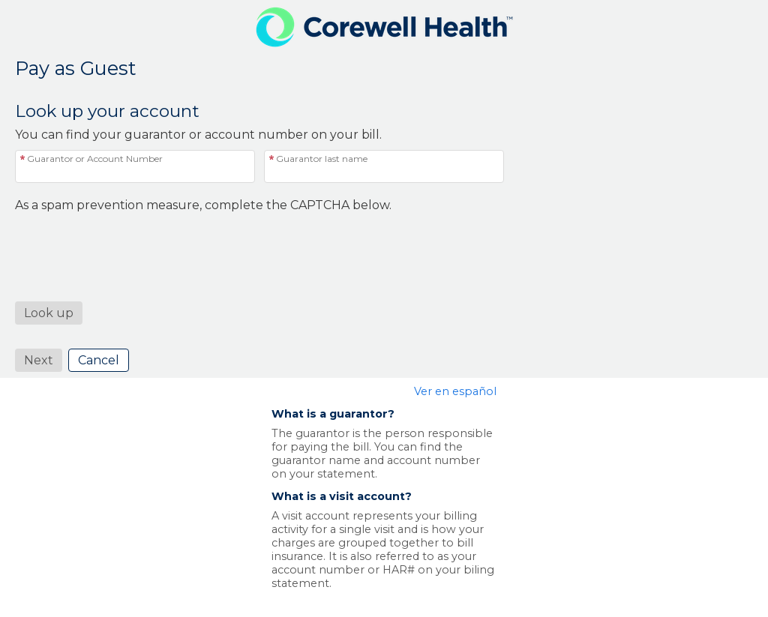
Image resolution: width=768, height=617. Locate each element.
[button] (48, 313)
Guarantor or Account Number (95, 158)
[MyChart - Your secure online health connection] (384, 27)
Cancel (98, 360)
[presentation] (129, 241)
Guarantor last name (322, 158)
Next (38, 360)
